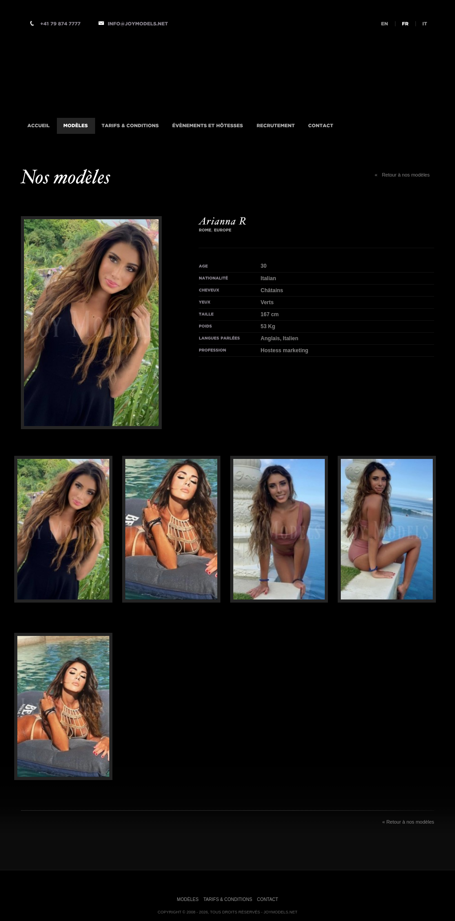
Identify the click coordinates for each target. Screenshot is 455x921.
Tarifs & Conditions (228, 899)
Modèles (188, 899)
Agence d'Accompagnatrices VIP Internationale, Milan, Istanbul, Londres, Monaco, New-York (139, 72)
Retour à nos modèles (402, 174)
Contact (267, 899)
